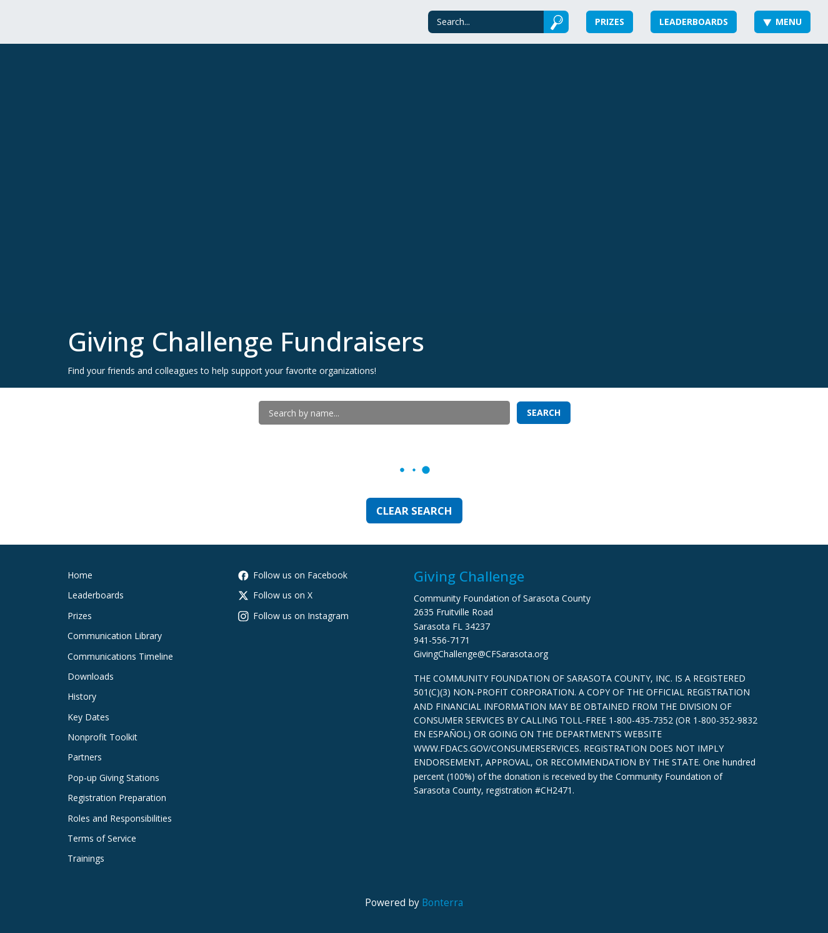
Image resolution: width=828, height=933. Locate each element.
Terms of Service (101, 838)
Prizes (609, 22)
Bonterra (442, 902)
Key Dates (88, 717)
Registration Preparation (116, 798)
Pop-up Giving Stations (113, 778)
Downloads (90, 676)
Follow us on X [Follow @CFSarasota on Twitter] (275, 595)
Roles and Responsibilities (119, 818)
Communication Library (114, 636)
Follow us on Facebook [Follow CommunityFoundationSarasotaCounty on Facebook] (292, 575)
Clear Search (414, 510)
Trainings (85, 858)
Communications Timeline (120, 656)
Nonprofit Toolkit (102, 737)
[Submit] (556, 22)
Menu (782, 22)
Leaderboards (693, 22)
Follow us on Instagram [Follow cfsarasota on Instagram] (293, 616)
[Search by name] (384, 412)
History (81, 696)
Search (544, 412)
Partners (84, 757)
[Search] (486, 22)
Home (79, 575)
